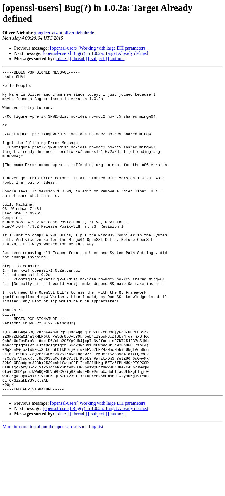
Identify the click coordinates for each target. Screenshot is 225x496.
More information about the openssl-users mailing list (52, 490)
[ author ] (117, 58)
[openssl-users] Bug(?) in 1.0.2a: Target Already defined (95, 53)
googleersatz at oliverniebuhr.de (64, 32)
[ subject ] (97, 58)
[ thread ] (78, 58)
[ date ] (62, 58)
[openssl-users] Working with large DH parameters (98, 47)
